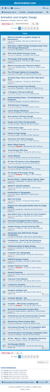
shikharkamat (20, 346)
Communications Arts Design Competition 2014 (27, 333)
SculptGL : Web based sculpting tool (23, 304)
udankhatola (20, 181)
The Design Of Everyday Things (21, 59)
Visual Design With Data (18, 150)
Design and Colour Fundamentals (22, 122)
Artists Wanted (14, 156)
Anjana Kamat (20, 254)
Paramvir (19, 146)
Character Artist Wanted (18, 279)
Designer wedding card (17, 290)
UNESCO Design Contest (18, 259)
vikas (17, 124)
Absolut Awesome (15, 272)
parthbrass (19, 209)
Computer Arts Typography (19, 253)
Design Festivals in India (18, 266)
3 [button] (25, 28)
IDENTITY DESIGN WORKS (19, 186)
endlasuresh (20, 248)
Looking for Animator (16, 285)
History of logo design (17, 133)
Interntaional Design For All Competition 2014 (27, 327)
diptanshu (20, 20)
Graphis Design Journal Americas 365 (23, 226)
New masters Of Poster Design (20, 116)
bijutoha (18, 41)
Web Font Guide (14, 199)
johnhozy (19, 81)
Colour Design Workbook (18, 111)
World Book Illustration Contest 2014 (23, 309)
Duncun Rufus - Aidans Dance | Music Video (26, 179)
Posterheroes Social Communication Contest (26, 316)
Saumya (18, 55)
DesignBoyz (20, 88)
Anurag (18, 157)
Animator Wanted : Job (17, 298)
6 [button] (34, 28)
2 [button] (22, 28)
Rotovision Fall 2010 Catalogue (21, 139)
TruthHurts (19, 222)
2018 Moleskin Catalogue (18, 105)
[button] (37, 28)
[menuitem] (7, 8)
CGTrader (19, 74)
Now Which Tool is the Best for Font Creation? (27, 214)
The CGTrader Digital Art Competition (23, 72)
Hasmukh (19, 118)
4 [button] (28, 28)
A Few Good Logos (16, 128)
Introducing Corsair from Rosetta (21, 86)
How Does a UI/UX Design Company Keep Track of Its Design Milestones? (27, 47)
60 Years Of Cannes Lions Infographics (24, 161)
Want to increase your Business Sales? (24, 66)
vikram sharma (20, 274)
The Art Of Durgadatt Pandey (20, 167)
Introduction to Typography (19, 192)
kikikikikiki (13, 20)
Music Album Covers (16, 145)
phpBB (18, 387)
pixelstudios (19, 49)
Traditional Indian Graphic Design (22, 246)
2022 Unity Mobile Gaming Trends (22, 53)
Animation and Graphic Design (19, 17)
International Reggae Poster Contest (23, 221)
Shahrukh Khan (21, 67)
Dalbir (26, 20)
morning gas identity (16, 344)
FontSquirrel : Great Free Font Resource (24, 240)
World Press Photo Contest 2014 (21, 321)
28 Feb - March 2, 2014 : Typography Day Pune (27, 338)
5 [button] (31, 28)
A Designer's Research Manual (20, 92)
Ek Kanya (19, 152)
